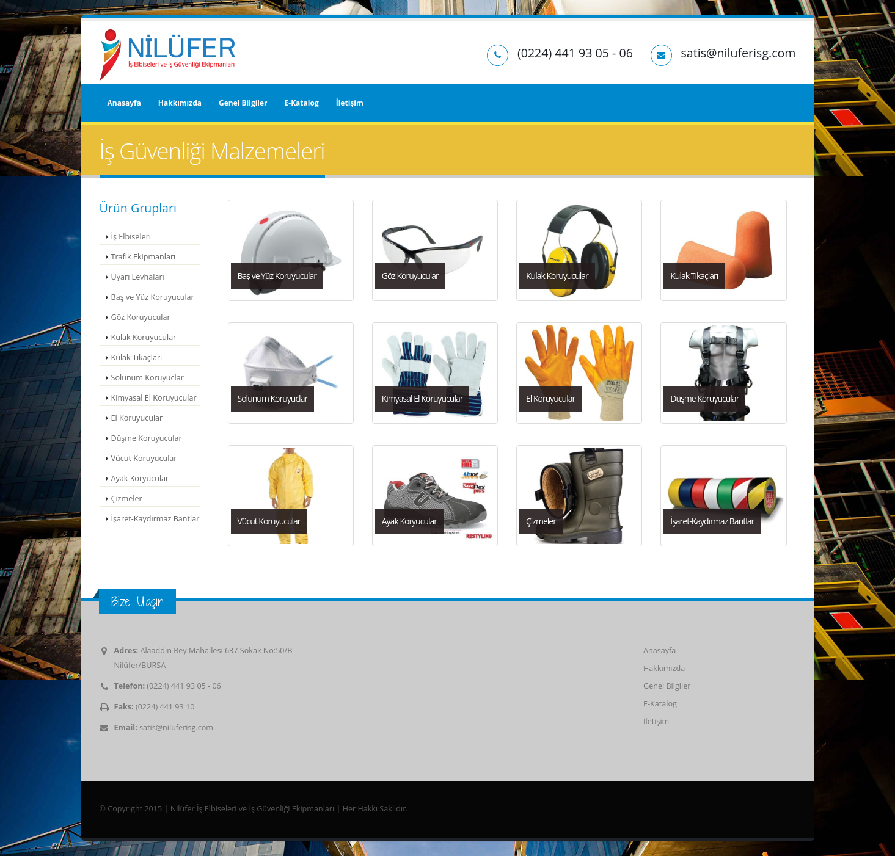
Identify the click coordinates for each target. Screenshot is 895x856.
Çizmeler (126, 498)
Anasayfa (124, 103)
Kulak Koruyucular (144, 337)
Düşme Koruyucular (146, 438)
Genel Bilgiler (243, 103)
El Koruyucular (137, 418)
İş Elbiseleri (131, 236)
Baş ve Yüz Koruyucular (152, 297)
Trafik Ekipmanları (143, 257)
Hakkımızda (180, 103)
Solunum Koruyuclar (147, 377)
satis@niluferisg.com (176, 727)
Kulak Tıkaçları (137, 357)
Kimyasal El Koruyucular (154, 398)
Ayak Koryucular (140, 478)
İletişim (349, 103)
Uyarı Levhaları (137, 277)
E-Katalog (302, 103)
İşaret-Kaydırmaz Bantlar (155, 518)
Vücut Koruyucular (144, 458)
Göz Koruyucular (140, 317)
